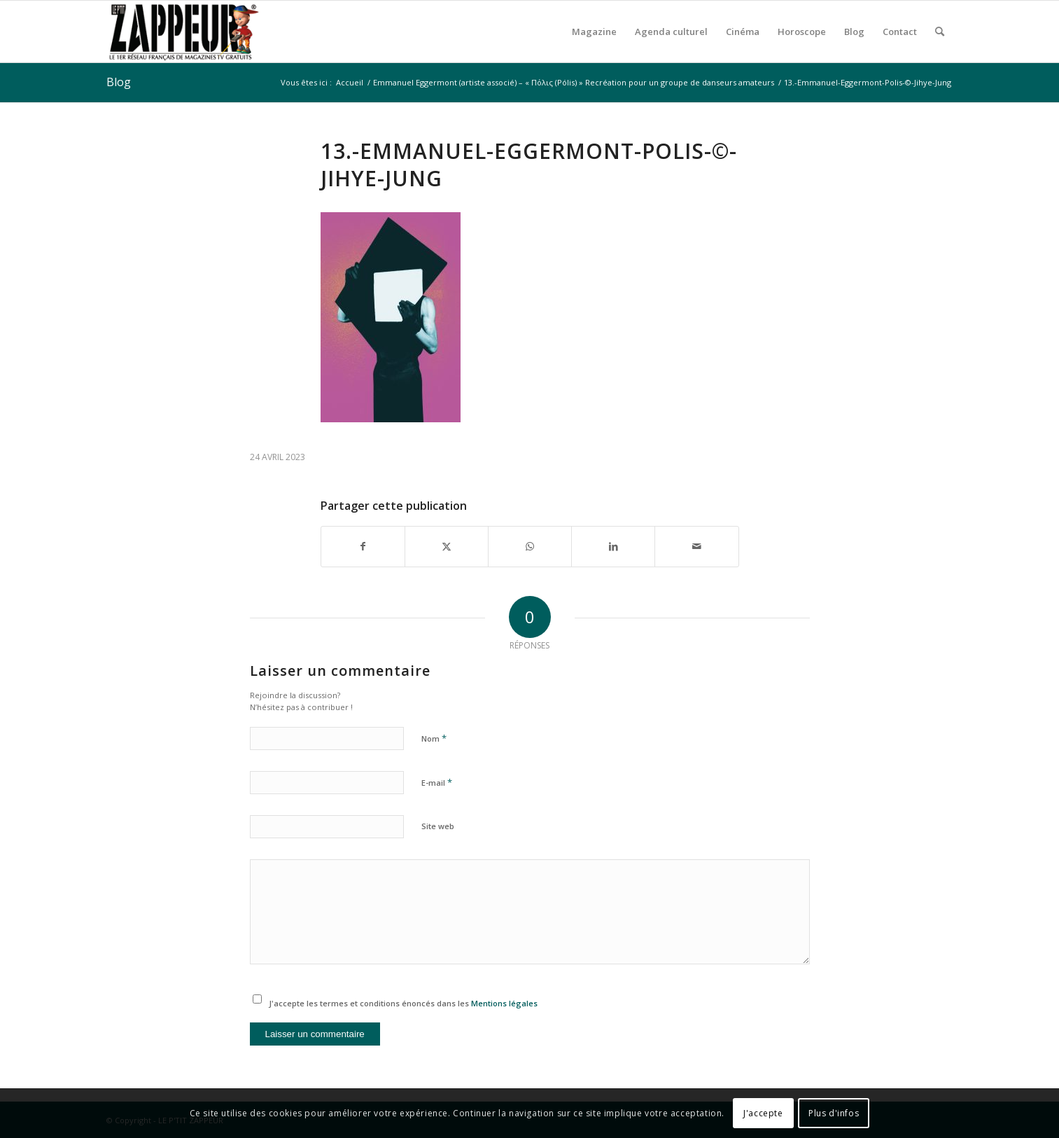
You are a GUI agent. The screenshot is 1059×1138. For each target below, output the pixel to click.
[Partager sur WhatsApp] (530, 546)
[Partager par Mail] (696, 546)
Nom (434, 738)
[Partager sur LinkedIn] (613, 546)
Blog (118, 82)
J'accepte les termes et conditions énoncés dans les (403, 1003)
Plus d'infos (833, 1113)
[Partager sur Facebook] (363, 546)
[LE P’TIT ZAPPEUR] (183, 31)
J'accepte (763, 1113)
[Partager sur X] (446, 546)
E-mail (436, 782)
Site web (437, 826)
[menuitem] (594, 31)
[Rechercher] (939, 31)
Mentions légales (504, 1003)
